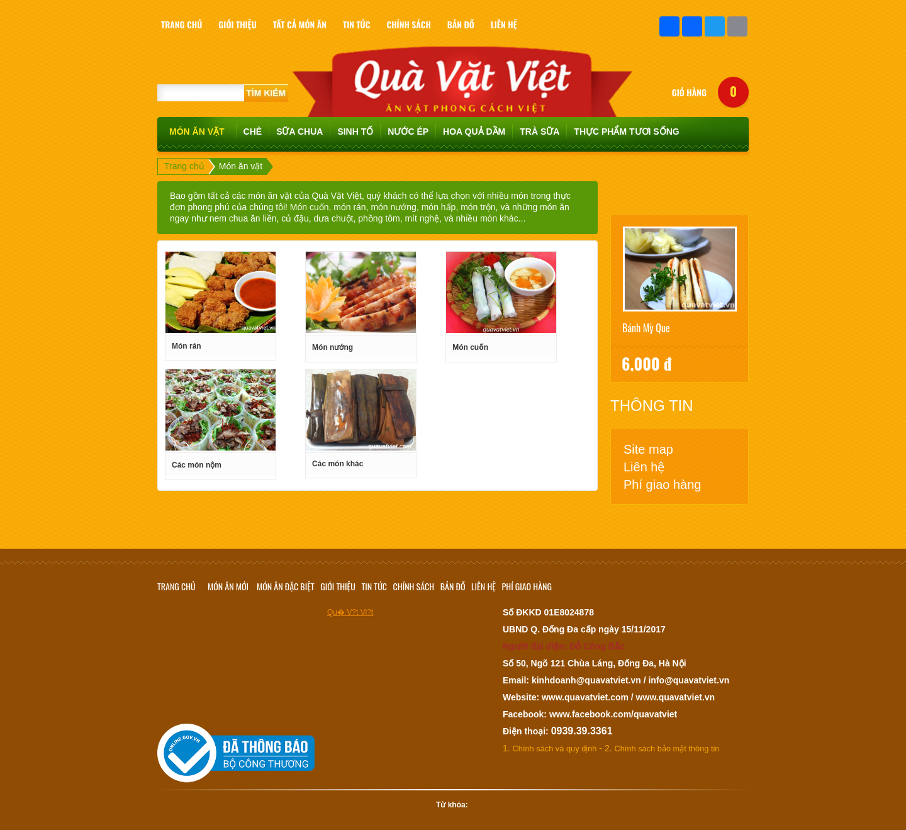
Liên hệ (644, 467)
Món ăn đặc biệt (286, 586)
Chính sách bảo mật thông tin (667, 748)
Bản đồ (453, 586)
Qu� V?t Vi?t (350, 612)
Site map (648, 449)
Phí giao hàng (662, 484)
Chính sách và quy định (555, 748)
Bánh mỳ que (646, 328)
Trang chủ (184, 166)
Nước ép (408, 131)
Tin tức (374, 586)
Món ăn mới (228, 586)
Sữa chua (299, 131)
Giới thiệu (337, 586)
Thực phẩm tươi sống (626, 131)
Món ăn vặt (197, 131)
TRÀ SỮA (539, 131)
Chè (252, 131)
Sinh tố (355, 131)
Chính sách (413, 586)
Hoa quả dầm (474, 131)
